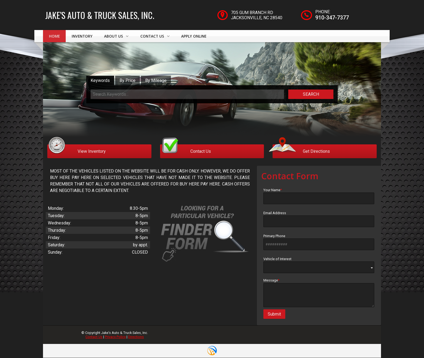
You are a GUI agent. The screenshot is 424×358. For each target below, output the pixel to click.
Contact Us (93, 337)
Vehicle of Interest (318, 265)
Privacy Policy (115, 337)
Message (318, 293)
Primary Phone (318, 242)
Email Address (318, 219)
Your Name (318, 196)
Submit (274, 314)
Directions (136, 337)
